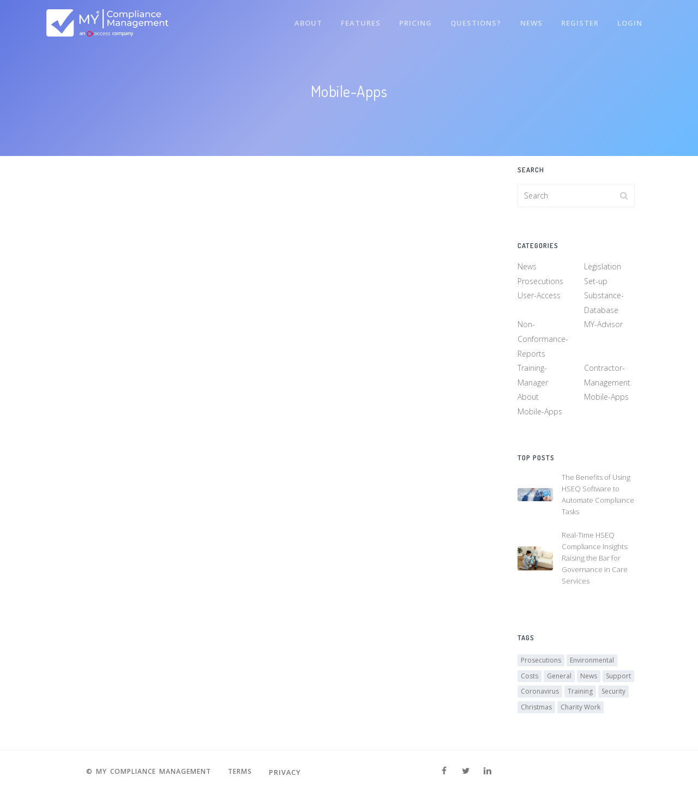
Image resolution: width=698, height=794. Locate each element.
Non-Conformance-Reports (543, 339)
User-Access (539, 296)
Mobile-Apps (606, 398)
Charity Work (580, 709)
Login (629, 21)
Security (613, 694)
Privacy (291, 772)
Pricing (411, 21)
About (302, 21)
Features (356, 21)
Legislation (602, 267)
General (559, 678)
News (529, 21)
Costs (529, 678)
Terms (245, 772)
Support (618, 678)
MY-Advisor (603, 325)
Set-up (595, 282)
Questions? (472, 21)
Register (578, 21)
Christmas (536, 709)
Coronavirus (540, 694)
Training (580, 694)
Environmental (592, 662)
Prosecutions (540, 282)
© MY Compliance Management (147, 772)
